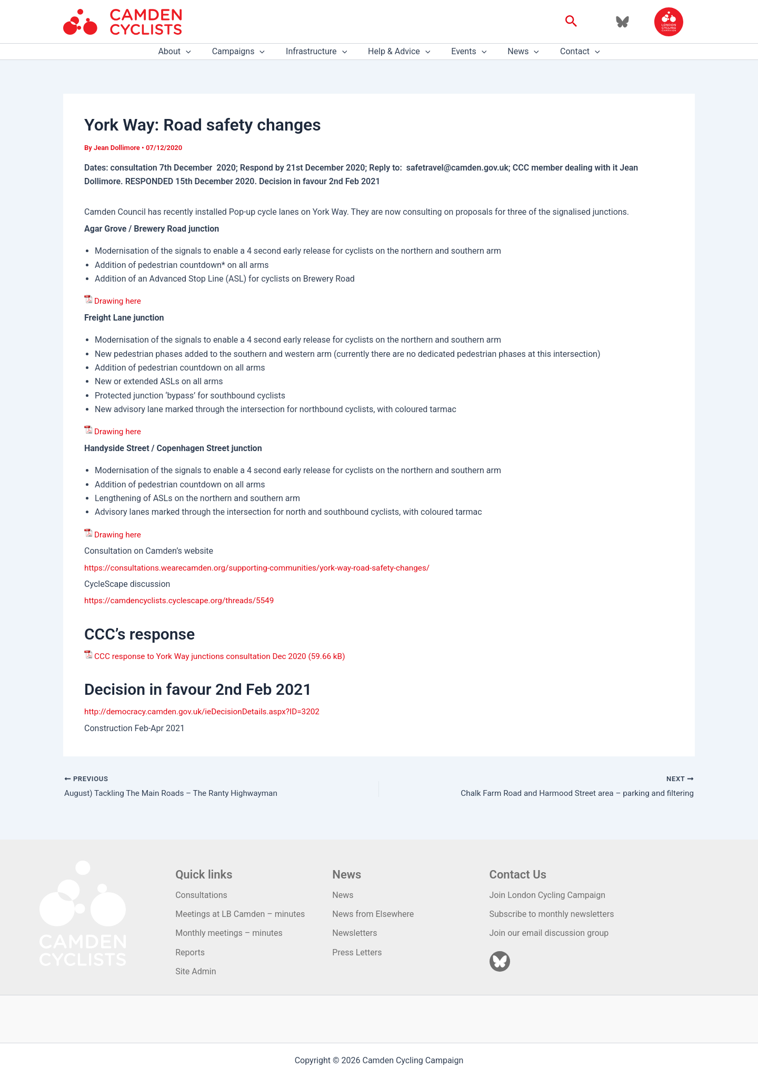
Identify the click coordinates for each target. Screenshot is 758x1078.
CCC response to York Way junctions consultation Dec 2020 (205, 656)
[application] (198, 51)
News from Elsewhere (373, 914)
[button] (571, 22)
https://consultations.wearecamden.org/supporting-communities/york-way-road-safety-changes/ (265, 568)
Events (464, 51)
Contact (567, 51)
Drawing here (118, 301)
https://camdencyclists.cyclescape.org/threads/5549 (183, 600)
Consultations (201, 895)
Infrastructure (320, 51)
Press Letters (357, 952)
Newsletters (354, 933)
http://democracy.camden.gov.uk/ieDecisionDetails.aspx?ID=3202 (207, 711)
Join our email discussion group (549, 933)
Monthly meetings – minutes (229, 933)
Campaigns (247, 51)
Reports (190, 952)
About (187, 51)
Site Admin (195, 971)
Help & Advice (399, 51)
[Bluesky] (622, 21)
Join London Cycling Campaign (548, 895)
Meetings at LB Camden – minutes (240, 914)
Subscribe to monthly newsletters (552, 914)
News (515, 51)
